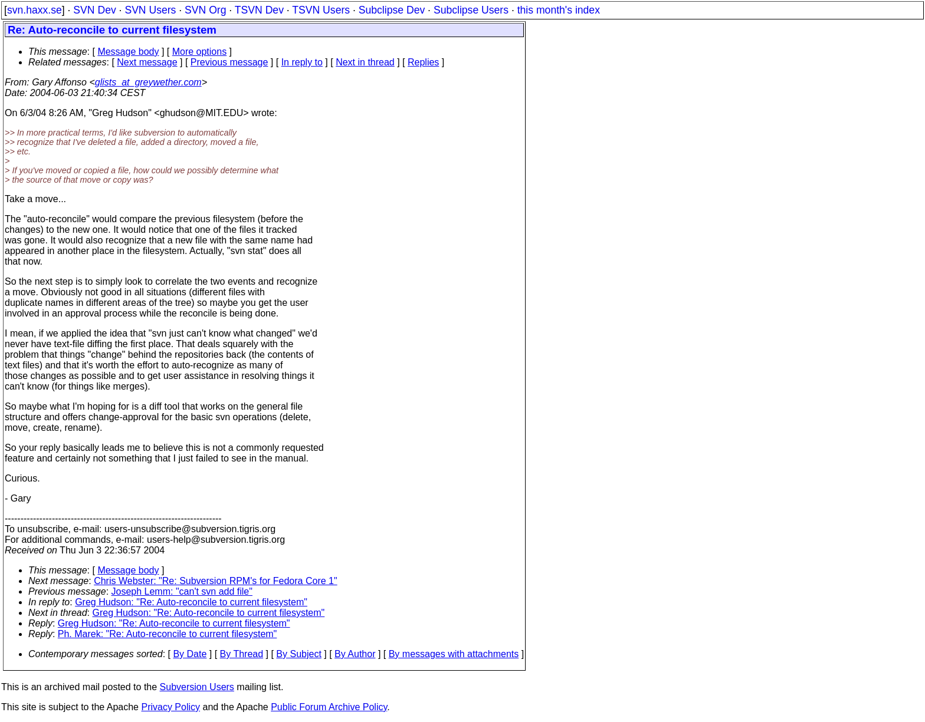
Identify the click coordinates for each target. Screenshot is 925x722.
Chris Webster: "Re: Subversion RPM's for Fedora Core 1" (215, 581)
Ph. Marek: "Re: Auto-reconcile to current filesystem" (167, 634)
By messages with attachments (454, 654)
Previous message (229, 62)
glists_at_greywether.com (148, 82)
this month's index (558, 10)
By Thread (242, 654)
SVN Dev (94, 10)
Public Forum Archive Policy (329, 707)
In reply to (302, 62)
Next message (147, 62)
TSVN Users (321, 10)
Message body (128, 52)
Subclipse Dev (392, 10)
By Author (354, 654)
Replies (423, 62)
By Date (189, 654)
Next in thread (365, 62)
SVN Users (150, 10)
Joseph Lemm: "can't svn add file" (181, 591)
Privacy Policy (170, 707)
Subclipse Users (471, 10)
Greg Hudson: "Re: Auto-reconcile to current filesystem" (191, 602)
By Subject (298, 654)
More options (199, 52)
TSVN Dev (259, 10)
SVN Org (205, 10)
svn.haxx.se (34, 10)
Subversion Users (197, 687)
